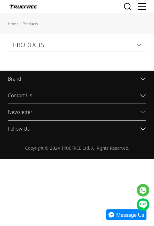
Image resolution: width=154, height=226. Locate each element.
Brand (14, 78)
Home (13, 23)
